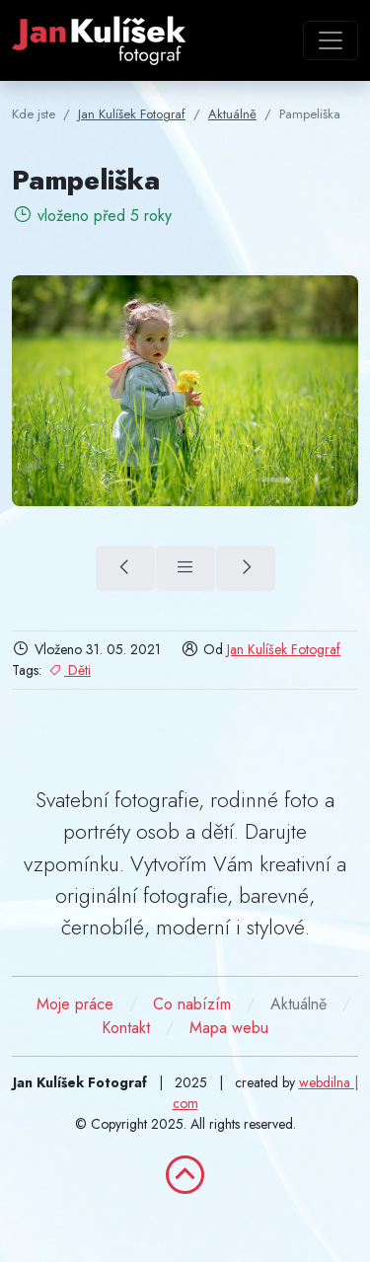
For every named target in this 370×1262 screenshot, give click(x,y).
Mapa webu (228, 1027)
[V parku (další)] (245, 568)
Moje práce (75, 1004)
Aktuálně (298, 1004)
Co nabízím (192, 1004)
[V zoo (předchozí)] (125, 568)
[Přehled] (185, 568)
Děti (68, 670)
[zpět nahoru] (185, 1175)
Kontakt (126, 1027)
